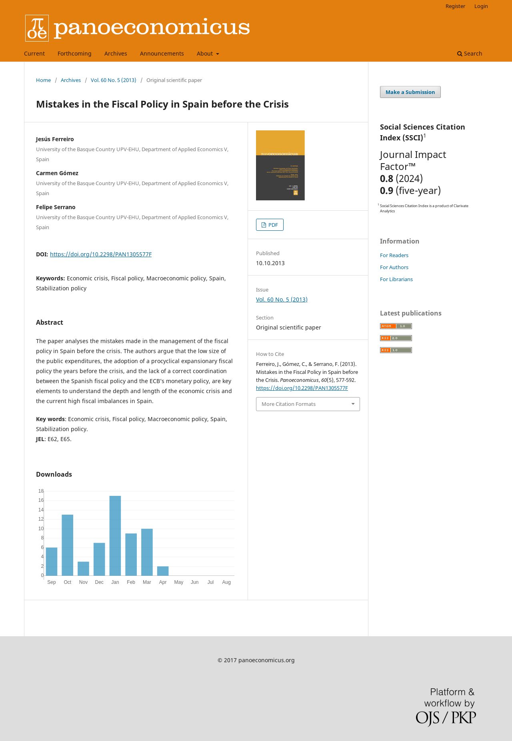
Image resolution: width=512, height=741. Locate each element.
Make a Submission (410, 92)
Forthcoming (75, 53)
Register (455, 6)
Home (43, 80)
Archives (115, 53)
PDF (272, 224)
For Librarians (396, 279)
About (205, 53)
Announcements (162, 53)
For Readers (394, 255)
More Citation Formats (289, 403)
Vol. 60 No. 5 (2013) (113, 80)
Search (469, 53)
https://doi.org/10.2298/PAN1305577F (101, 254)
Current (34, 53)
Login (481, 6)
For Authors (394, 267)
